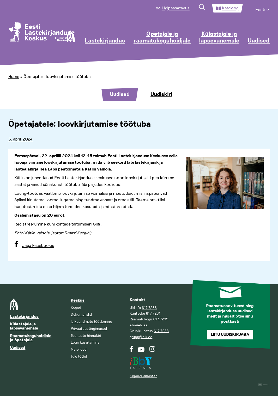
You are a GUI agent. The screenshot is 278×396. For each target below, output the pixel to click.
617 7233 (161, 331)
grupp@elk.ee (141, 337)
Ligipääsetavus (176, 8)
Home (13, 76)
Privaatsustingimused (89, 328)
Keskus (77, 300)
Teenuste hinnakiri (86, 335)
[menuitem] (262, 8)
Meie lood (79, 349)
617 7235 (160, 319)
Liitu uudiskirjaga (230, 334)
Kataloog (230, 8)
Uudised (259, 41)
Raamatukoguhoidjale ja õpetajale (30, 338)
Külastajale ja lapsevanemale (219, 37)
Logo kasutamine (85, 342)
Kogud (76, 307)
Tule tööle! (79, 356)
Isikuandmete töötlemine (91, 321)
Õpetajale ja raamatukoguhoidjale (162, 37)
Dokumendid (81, 314)
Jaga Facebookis (38, 245)
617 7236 (149, 308)
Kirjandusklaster (143, 376)
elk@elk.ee (139, 325)
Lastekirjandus (105, 41)
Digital (264, 384)
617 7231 (153, 313)
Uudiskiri (161, 94)
